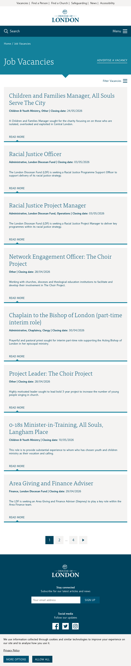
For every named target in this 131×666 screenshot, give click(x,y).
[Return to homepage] (65, 15)
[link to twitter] (65, 626)
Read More (17, 137)
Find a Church (59, 3)
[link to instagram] (75, 626)
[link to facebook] (55, 626)
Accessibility (107, 3)
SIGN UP (90, 600)
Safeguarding (79, 3)
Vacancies (22, 3)
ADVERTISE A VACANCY (112, 60)
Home (7, 43)
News (93, 3)
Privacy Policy (11, 650)
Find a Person (40, 3)
